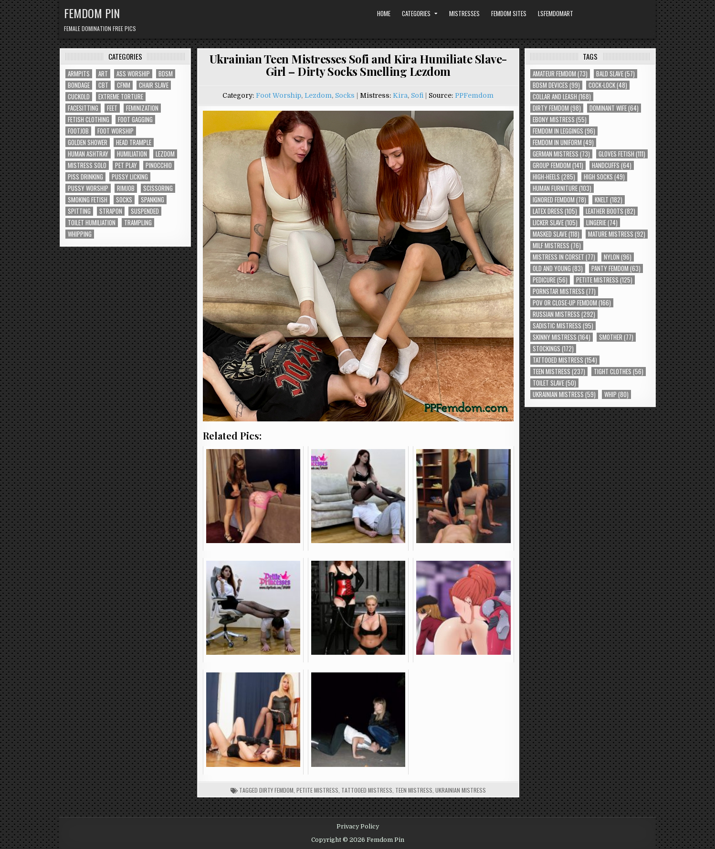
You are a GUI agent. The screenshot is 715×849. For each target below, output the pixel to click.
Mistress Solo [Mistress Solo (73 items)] (87, 165)
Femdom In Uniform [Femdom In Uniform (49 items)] (563, 142)
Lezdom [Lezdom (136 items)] (165, 153)
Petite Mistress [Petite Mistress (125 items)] (604, 279)
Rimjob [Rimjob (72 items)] (126, 188)
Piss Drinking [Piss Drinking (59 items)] (85, 176)
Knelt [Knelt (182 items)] (608, 199)
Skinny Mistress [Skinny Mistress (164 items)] (561, 337)
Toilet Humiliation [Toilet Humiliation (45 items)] (92, 222)
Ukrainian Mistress (460, 790)
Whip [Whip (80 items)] (616, 394)
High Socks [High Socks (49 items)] (604, 176)
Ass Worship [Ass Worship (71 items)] (133, 73)
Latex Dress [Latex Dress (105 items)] (555, 211)
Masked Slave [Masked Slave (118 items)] (556, 234)
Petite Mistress (317, 790)
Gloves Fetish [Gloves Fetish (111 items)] (622, 153)
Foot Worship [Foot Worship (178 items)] (115, 131)
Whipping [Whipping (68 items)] (80, 234)
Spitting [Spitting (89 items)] (79, 211)
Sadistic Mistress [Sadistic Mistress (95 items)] (563, 325)
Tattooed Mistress (366, 790)
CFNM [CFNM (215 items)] (123, 85)
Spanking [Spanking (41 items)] (152, 199)
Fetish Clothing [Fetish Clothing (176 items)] (88, 119)
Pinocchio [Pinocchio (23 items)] (159, 165)
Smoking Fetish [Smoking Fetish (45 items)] (87, 199)
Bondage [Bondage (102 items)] (79, 85)
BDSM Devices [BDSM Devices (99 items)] (556, 85)
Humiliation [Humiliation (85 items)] (132, 153)
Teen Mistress (413, 790)
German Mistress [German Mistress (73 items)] (561, 153)
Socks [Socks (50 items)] (124, 199)
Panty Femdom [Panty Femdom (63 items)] (616, 268)
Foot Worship (278, 95)
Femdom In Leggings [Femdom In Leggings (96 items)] (564, 131)
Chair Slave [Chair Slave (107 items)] (153, 85)
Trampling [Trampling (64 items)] (138, 222)
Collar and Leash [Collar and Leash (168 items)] (562, 96)
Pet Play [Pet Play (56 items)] (126, 165)
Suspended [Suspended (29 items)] (145, 211)
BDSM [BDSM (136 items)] (165, 73)
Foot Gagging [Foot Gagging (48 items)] (135, 119)
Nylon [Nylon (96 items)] (617, 257)
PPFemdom (474, 95)
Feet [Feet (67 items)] (112, 108)
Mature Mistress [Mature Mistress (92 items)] (616, 234)
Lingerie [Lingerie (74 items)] (602, 222)
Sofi (417, 95)
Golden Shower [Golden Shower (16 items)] (87, 142)
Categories (416, 13)
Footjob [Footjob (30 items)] (78, 131)
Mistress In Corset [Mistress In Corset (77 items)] (564, 257)
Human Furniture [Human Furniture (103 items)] (562, 188)
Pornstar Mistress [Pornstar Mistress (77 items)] (564, 291)
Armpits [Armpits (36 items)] (79, 73)
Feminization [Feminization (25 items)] (142, 108)
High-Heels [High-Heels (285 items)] (554, 176)
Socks (345, 95)
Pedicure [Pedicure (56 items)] (550, 279)
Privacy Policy (357, 826)
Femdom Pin (92, 12)
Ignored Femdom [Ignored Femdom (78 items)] (559, 199)
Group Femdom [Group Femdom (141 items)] (558, 165)
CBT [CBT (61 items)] (103, 85)
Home (383, 13)
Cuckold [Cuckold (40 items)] (79, 96)
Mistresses (464, 13)
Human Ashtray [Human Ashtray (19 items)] (88, 153)
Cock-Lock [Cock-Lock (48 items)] (608, 85)
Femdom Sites (508, 13)
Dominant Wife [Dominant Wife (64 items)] (614, 108)
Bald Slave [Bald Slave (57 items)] (615, 73)
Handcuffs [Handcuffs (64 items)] (611, 165)
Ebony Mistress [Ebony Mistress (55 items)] (560, 119)
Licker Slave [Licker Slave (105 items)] (555, 222)
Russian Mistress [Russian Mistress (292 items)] (564, 314)
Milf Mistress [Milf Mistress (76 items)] (557, 245)
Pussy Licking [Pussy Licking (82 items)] (130, 176)
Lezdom (318, 95)
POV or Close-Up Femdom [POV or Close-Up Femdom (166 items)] (572, 302)
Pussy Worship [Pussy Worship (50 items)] (88, 188)
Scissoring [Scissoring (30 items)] (158, 188)
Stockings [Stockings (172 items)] (553, 348)
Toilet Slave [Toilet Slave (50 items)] (554, 383)
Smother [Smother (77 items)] (616, 337)
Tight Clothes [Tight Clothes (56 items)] (618, 371)
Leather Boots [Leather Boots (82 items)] (610, 211)
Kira (400, 95)
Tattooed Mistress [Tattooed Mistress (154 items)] (565, 360)
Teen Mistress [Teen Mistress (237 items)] (559, 371)
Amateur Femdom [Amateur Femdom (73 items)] (560, 73)
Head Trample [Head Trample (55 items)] (133, 142)
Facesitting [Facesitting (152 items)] (83, 108)
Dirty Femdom (276, 790)
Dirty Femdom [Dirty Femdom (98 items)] (557, 108)
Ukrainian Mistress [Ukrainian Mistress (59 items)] (564, 394)
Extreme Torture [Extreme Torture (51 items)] (120, 96)
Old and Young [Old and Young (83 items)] (558, 268)
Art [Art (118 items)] (103, 73)
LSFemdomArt (555, 13)
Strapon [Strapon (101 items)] (110, 211)
